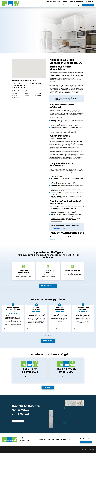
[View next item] (50, 335)
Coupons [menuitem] (70, 5)
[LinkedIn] (85, 439)
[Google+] (88, 439)
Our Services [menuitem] (44, 5)
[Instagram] (93, 439)
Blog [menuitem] (77, 5)
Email (29, 379)
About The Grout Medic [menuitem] (57, 5)
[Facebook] (83, 439)
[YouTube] (80, 439)
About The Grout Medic (53, 440)
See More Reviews (48, 341)
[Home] (10, 3)
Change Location (56, 1)
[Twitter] (91, 439)
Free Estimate (88, 5)
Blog (69, 440)
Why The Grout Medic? (48, 286)
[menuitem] (4, 451)
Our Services (41, 440)
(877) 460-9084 (90, 1)
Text (24, 379)
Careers (63, 440)
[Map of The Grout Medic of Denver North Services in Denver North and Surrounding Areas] (29, 68)
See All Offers (48, 388)
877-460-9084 (36, 84)
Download (35, 379)
